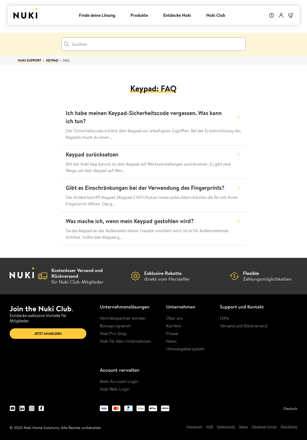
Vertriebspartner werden (123, 318)
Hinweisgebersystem (185, 349)
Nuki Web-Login (115, 389)
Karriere (173, 326)
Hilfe (224, 318)
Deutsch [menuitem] (290, 408)
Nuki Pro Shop (113, 333)
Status (243, 427)
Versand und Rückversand (243, 326)
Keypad (52, 60)
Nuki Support (29, 60)
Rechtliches (289, 427)
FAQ (66, 60)
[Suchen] (153, 44)
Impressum (194, 427)
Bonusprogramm (115, 326)
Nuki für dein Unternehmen (125, 341)
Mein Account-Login (119, 381)
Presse (172, 333)
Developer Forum (264, 427)
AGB (209, 427)
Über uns (174, 318)
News (171, 341)
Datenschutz (226, 427)
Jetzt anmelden (48, 333)
